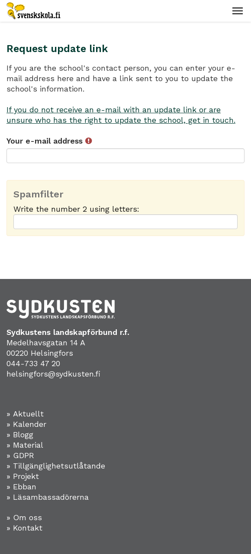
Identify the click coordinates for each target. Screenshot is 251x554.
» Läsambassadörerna (47, 497)
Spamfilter (38, 194)
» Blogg (19, 434)
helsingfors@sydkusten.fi (53, 373)
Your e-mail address (49, 140)
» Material (24, 444)
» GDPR (20, 455)
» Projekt (22, 476)
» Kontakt (24, 527)
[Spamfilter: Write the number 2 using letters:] (125, 221)
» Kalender (26, 424)
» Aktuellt (25, 413)
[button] (238, 11)
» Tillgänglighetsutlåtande (55, 465)
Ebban (24, 486)
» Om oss (24, 517)
